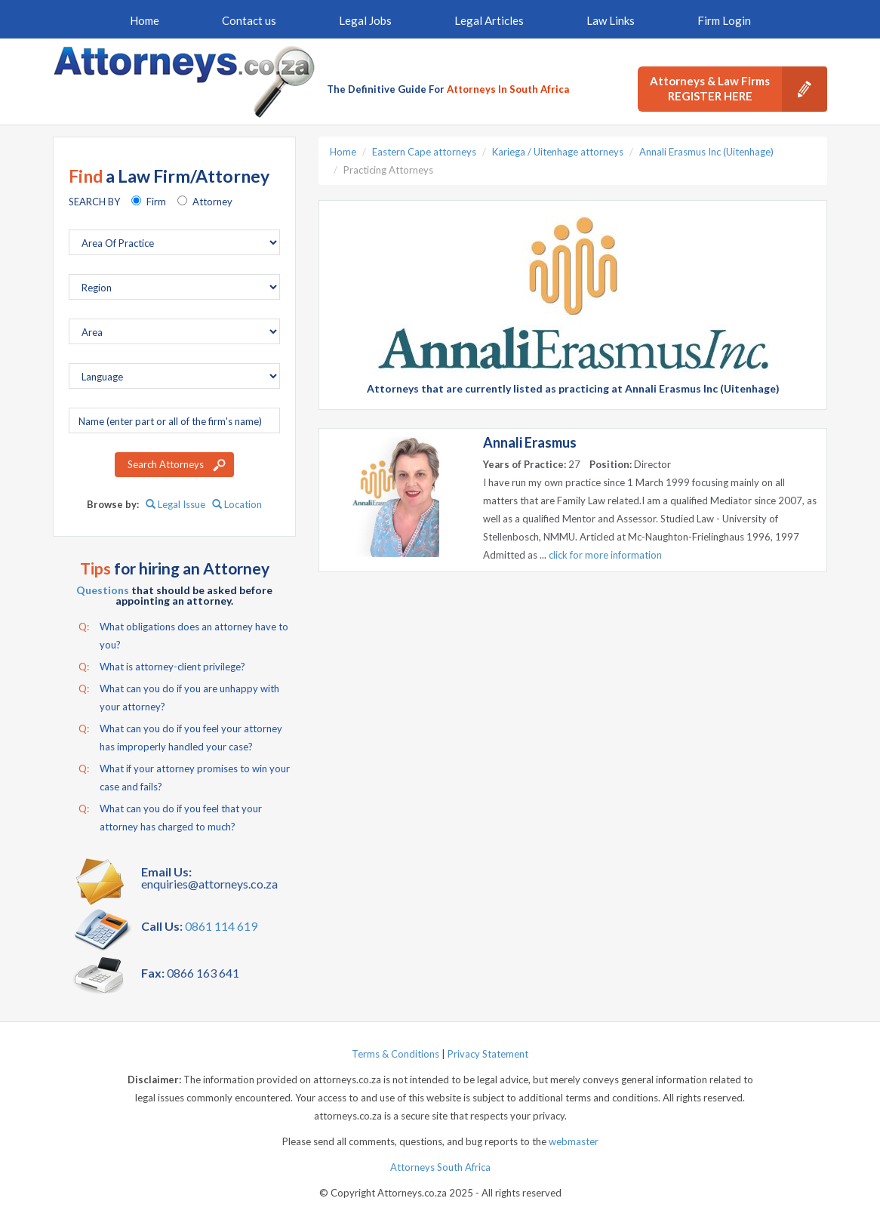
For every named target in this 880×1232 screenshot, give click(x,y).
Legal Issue (175, 504)
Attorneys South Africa (440, 1167)
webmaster (573, 1141)
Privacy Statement (488, 1054)
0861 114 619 (221, 926)
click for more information (605, 555)
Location (237, 504)
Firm (156, 202)
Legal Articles (489, 20)
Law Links (610, 20)
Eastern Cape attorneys (424, 152)
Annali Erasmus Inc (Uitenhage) (706, 152)
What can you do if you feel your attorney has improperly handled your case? (180, 736)
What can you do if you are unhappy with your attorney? (178, 696)
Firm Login (724, 20)
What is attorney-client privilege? (161, 667)
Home (144, 20)
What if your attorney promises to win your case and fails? (184, 776)
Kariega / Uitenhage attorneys (557, 152)
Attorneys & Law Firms (738, 89)
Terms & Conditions (395, 1054)
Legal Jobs (365, 20)
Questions (102, 590)
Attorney (212, 202)
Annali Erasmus (530, 442)
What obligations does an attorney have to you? (183, 634)
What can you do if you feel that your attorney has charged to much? (170, 816)
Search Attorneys (166, 464)
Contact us (249, 20)
